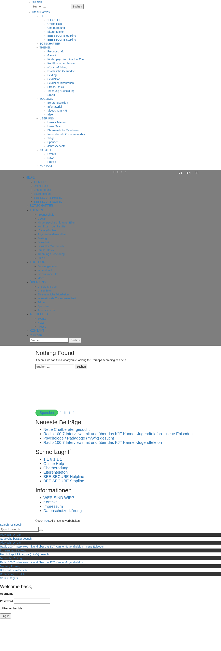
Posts (12, 524)
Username (6, 593)
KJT (46, 520)
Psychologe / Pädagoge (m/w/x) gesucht (78, 438)
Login (19, 524)
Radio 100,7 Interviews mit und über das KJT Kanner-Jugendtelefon (102, 442)
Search (4, 524)
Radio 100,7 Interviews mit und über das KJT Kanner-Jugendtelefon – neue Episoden (118, 434)
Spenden (47, 413)
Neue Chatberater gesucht (66, 429)
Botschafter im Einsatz (13, 570)
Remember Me (11, 608)
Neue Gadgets (9, 578)
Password (6, 601)
